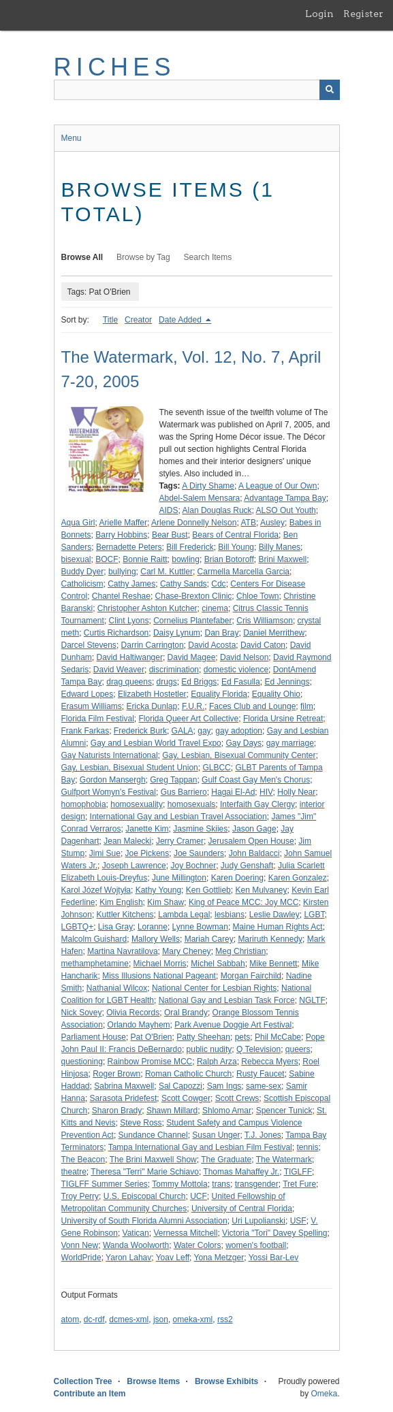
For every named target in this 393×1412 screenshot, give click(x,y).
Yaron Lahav (128, 1257)
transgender (257, 1184)
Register (363, 13)
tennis (307, 1147)
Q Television (258, 1049)
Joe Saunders (199, 853)
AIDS (168, 510)
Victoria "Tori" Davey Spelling (274, 1233)
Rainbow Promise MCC (150, 1061)
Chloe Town (257, 596)
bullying (122, 571)
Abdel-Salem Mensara (199, 498)
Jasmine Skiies (200, 829)
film (306, 706)
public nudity (209, 1049)
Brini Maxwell (282, 559)
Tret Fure (299, 1184)
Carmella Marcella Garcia (243, 571)
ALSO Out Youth (286, 510)
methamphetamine (95, 963)
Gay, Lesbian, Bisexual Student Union (129, 767)
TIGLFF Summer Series (104, 1184)
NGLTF (312, 1000)
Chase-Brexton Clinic (193, 596)
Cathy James (131, 584)
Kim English (120, 902)
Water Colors (197, 1245)
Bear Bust (170, 535)
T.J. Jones (263, 1135)
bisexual (76, 559)
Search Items (208, 257)
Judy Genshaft (247, 865)
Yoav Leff (172, 1257)
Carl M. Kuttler (166, 571)
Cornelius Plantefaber (192, 620)
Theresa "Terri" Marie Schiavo (145, 1172)
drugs (167, 682)
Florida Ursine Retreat (283, 718)
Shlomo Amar (226, 1110)
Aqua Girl (78, 522)
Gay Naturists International (109, 755)
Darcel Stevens (88, 645)
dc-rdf (94, 1319)
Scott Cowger (185, 1098)
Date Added (181, 320)
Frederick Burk (140, 731)
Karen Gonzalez (297, 878)
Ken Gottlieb (208, 890)
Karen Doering (237, 878)
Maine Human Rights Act (278, 927)
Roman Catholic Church (188, 1074)
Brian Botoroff (229, 559)
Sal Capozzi (180, 1086)
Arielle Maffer (123, 522)
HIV (266, 792)
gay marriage (290, 743)
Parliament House (93, 1037)
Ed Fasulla (240, 682)
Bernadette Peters (129, 547)
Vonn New (80, 1245)
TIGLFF (298, 1172)
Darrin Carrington (152, 645)
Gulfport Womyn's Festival (108, 792)
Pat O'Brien (151, 1037)
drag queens (129, 682)
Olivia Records (132, 1012)
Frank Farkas (85, 731)
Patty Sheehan (203, 1037)
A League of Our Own (277, 486)
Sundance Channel (153, 1135)
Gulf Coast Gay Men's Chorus (256, 780)
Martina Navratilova (122, 951)
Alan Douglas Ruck (217, 510)
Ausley (272, 522)
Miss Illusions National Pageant (159, 976)
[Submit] (329, 90)
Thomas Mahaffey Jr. (241, 1172)
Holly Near (296, 792)
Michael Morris (160, 963)
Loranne (153, 927)
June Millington (179, 878)
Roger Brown (116, 1074)
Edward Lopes (87, 694)
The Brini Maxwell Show (153, 1159)
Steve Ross (140, 1123)
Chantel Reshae (121, 596)
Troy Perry (80, 1196)
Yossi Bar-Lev (274, 1257)
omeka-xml (193, 1319)
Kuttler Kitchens (125, 914)
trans (221, 1184)
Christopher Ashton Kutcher (147, 608)
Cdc (218, 584)
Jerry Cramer (180, 841)
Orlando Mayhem (139, 1025)
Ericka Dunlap (152, 706)
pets (243, 1037)
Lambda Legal (184, 914)
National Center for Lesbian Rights (214, 988)
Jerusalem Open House (251, 841)
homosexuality (136, 804)
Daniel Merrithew (273, 633)
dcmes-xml (128, 1319)
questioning (82, 1061)
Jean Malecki (127, 841)
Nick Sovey (81, 1012)
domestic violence (236, 669)
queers (298, 1049)
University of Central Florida (241, 1208)
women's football (255, 1245)
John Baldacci (254, 853)
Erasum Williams (91, 706)
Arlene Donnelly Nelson (193, 522)
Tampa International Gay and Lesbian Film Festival (200, 1147)
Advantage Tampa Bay (285, 498)
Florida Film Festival (97, 718)
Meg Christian (240, 951)
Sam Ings (224, 1086)
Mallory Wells (155, 939)
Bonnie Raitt (145, 559)
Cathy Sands (183, 584)
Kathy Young (158, 890)
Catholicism (82, 584)
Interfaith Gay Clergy (257, 804)
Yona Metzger (219, 1257)
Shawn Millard (172, 1110)
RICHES (115, 67)
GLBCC (216, 767)
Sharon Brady (117, 1110)
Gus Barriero (184, 792)
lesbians (230, 914)
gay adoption (238, 731)
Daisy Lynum (176, 633)
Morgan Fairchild (251, 976)
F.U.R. (193, 706)
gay (204, 731)
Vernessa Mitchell (185, 1233)
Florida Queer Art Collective (189, 718)
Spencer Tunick (284, 1110)
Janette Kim (146, 829)
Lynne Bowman (200, 927)
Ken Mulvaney (261, 890)
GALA (182, 731)
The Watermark (284, 1159)
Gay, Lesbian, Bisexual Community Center (238, 755)
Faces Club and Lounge (252, 706)
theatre (74, 1172)
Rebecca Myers (269, 1061)
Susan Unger (216, 1135)
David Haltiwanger (130, 657)
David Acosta (212, 645)
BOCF (106, 559)
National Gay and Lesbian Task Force (227, 1000)
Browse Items (153, 1381)
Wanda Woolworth (136, 1245)
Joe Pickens (147, 853)
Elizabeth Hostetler (152, 694)
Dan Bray (222, 633)
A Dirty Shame (208, 486)
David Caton (262, 645)
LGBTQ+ (77, 927)
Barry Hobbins (121, 535)
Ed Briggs (199, 682)
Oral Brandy (186, 1012)
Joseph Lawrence (134, 865)
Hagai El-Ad (233, 792)
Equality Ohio (276, 694)
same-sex (263, 1086)
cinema (215, 608)
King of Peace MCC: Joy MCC (243, 902)
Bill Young (236, 547)
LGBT (314, 914)
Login (319, 13)
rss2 (225, 1319)
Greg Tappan (173, 780)
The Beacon (83, 1159)
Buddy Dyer (82, 571)
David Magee (192, 657)
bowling (186, 559)
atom (70, 1319)
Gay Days (243, 743)
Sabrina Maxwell (124, 1086)
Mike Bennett (273, 963)
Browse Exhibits (226, 1381)
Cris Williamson (264, 620)
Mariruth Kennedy (270, 939)
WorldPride (81, 1257)
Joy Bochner (193, 865)
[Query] (197, 90)
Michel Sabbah (218, 963)
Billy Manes (279, 547)
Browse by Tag (143, 257)
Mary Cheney (186, 951)
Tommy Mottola (179, 1184)
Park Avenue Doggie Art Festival (233, 1025)
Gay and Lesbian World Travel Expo (156, 743)
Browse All (82, 257)
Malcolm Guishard (94, 939)
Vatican (136, 1233)
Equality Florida (219, 694)
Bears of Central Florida (235, 535)
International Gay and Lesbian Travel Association (178, 816)
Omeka (324, 1393)
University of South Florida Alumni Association (144, 1221)
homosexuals (192, 804)
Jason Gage (254, 829)
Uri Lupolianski (258, 1221)
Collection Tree (83, 1381)
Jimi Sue (105, 853)
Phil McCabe (278, 1037)
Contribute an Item (90, 1393)
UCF (198, 1196)
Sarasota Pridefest (123, 1098)
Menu (71, 138)
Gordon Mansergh (113, 780)
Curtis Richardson (116, 633)
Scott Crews (237, 1098)
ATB (247, 522)
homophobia (83, 804)
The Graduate (226, 1159)
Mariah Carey (209, 939)
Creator (138, 320)
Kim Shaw (165, 902)
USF (298, 1221)
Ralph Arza (217, 1061)
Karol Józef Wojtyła (96, 890)
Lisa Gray (115, 927)
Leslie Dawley (274, 914)
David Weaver (118, 669)
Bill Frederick (189, 547)
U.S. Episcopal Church (145, 1196)
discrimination (174, 669)
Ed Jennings (286, 682)
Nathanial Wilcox (117, 988)
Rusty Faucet (260, 1074)
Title (110, 320)
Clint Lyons (129, 620)
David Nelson (244, 657)
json (160, 1319)
